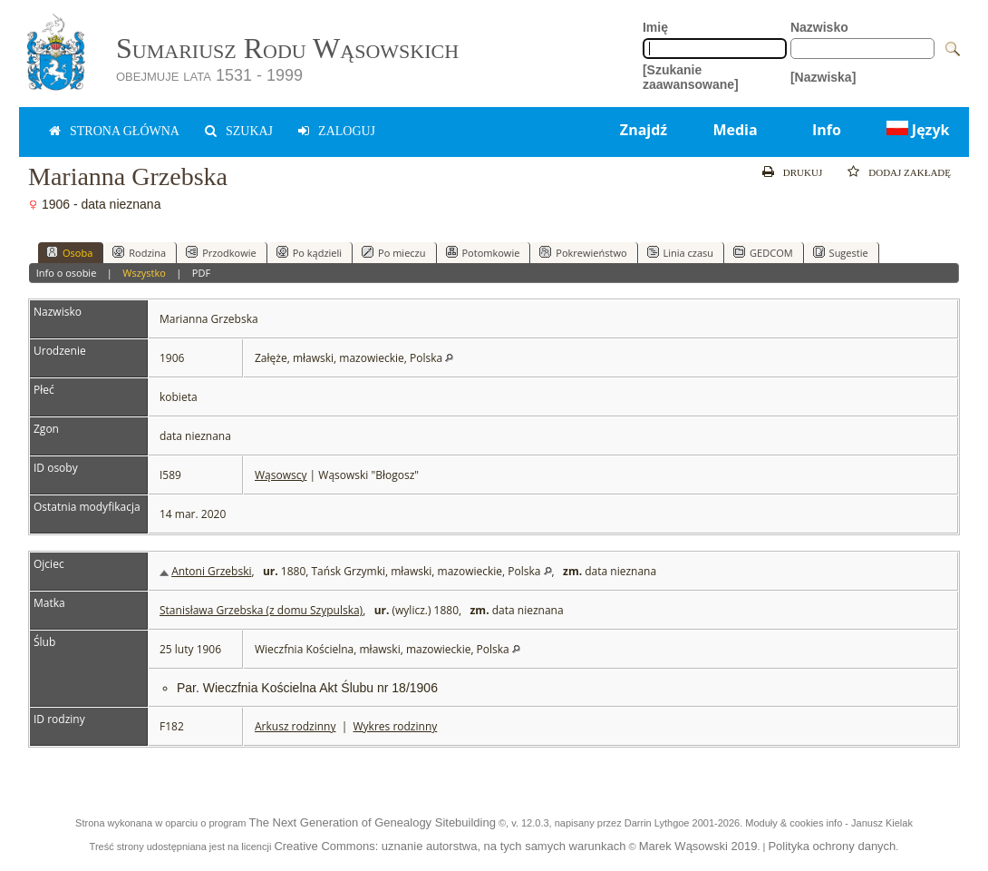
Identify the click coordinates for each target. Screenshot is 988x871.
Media (734, 130)
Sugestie (840, 252)
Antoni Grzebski (211, 571)
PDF (201, 272)
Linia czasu (680, 252)
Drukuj (802, 172)
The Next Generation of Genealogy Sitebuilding (371, 822)
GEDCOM (762, 252)
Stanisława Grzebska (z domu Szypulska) (261, 610)
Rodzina (139, 252)
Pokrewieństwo (582, 252)
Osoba (69, 252)
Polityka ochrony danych (832, 846)
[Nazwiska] (823, 77)
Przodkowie (221, 252)
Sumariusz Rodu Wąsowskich (287, 48)
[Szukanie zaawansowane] (691, 77)
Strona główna (124, 131)
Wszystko (144, 272)
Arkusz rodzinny (295, 726)
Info (826, 130)
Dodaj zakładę (909, 172)
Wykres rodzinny (396, 726)
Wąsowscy (280, 475)
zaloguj (346, 131)
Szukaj (249, 131)
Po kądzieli (309, 252)
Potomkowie (483, 252)
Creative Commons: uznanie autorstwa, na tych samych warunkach (449, 846)
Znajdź (643, 130)
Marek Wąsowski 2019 (698, 846)
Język (916, 130)
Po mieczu (393, 252)
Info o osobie (66, 272)
